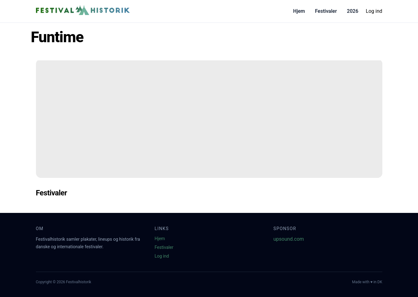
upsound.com (289, 239)
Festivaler (326, 11)
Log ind (374, 11)
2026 (352, 11)
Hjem (299, 11)
